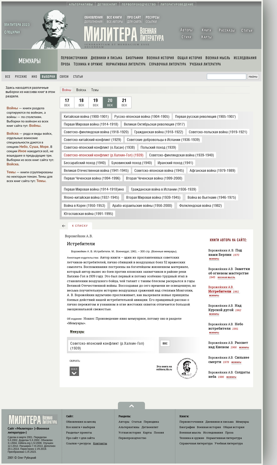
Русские (21, 76)
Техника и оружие (191, 438)
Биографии (187, 427)
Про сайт (80, 438)
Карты (147, 432)
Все (7, 76)
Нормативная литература (224, 438)
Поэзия (159, 432)
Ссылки (78, 443)
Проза (229, 432)
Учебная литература (229, 443)
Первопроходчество (132, 438)
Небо (23, 146)
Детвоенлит (150, 427)
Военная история (209, 427)
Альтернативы (129, 427)
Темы (11, 172)
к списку (80, 225)
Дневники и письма (219, 422)
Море (44, 146)
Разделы (79, 432)
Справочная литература (196, 443)
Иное (22, 151)
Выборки (48, 76)
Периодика (151, 422)
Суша (33, 146)
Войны (12, 108)
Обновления (81, 422)
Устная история (130, 432)
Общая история (233, 427)
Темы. (41, 181)
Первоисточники (191, 422)
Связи (64, 76)
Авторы (124, 422)
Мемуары (30, 61)
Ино (34, 76)
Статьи (78, 76)
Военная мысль (226, 277)
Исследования (213, 432)
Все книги (80, 427)
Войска (13, 133)
